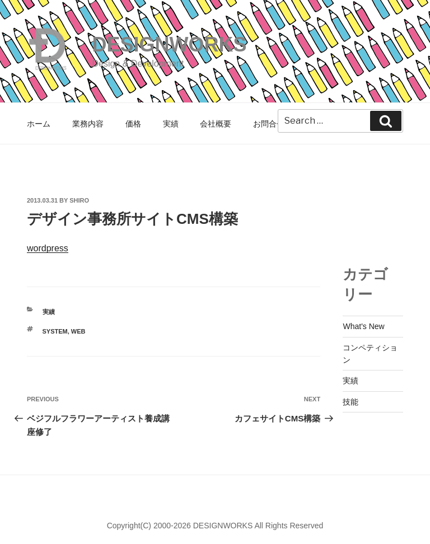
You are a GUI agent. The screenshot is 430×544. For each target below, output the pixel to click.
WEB (78, 331)
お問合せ (268, 123)
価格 (133, 123)
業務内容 (88, 123)
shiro (79, 200)
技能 (350, 401)
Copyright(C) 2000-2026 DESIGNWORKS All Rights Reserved (215, 525)
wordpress (47, 248)
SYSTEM (55, 331)
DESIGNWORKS (169, 44)
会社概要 (215, 123)
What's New (363, 326)
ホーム (38, 123)
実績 (171, 123)
